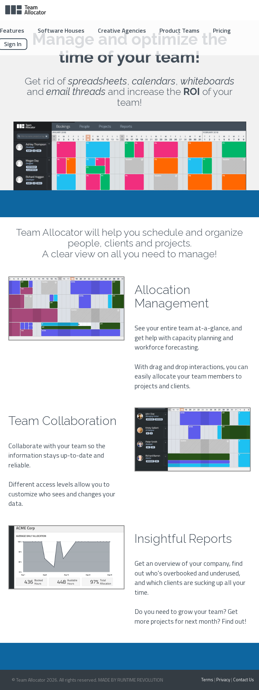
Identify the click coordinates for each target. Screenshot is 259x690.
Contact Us (243, 679)
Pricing (222, 30)
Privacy (223, 679)
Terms (207, 679)
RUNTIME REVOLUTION (140, 679)
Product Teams (179, 30)
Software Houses (61, 30)
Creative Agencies (122, 30)
